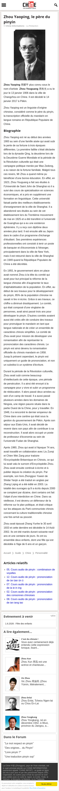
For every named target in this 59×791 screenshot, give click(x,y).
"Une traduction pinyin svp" (19, 756)
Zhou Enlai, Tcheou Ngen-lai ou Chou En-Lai (37, 702)
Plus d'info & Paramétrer (37, 788)
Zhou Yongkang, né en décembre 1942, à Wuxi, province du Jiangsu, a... (34, 723)
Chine (28, 553)
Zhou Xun (26, 658)
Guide (18, 553)
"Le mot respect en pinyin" (19, 743)
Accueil (7, 553)
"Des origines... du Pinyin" (18, 747)
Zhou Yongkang (29, 717)
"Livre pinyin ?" (12, 752)
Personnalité (41, 553)
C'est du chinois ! (29, 639)
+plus (52, 615)
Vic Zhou (25, 678)
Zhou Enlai (26, 697)
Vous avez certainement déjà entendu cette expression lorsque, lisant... (37, 645)
